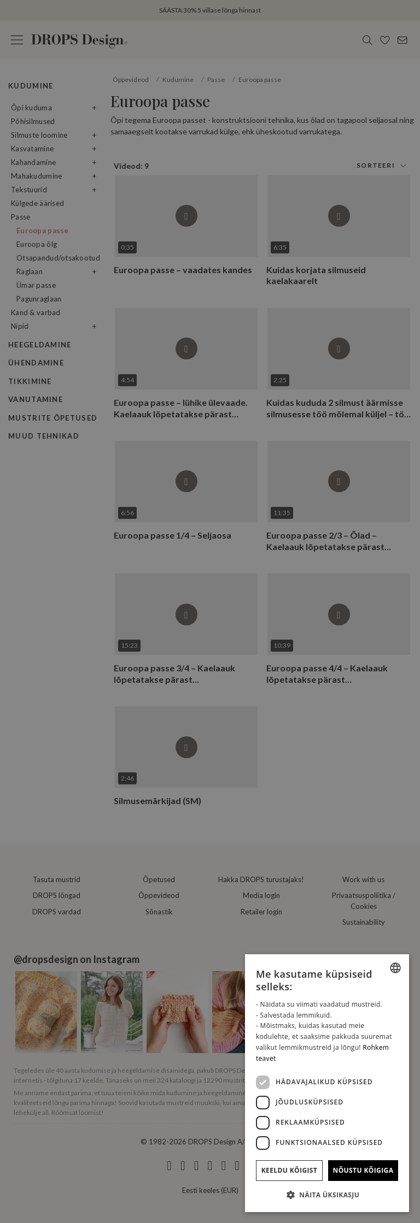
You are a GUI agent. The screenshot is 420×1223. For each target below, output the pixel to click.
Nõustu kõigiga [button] (363, 1170)
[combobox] (395, 967)
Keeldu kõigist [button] (289, 1170)
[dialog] (327, 1083)
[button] (327, 1194)
